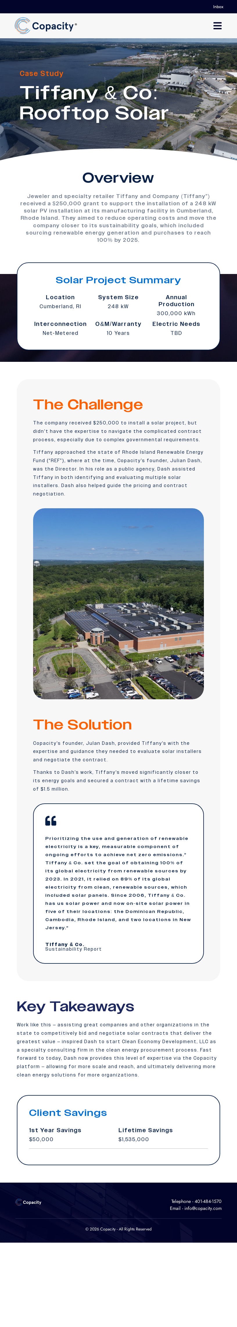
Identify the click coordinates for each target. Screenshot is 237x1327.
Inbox (218, 6)
